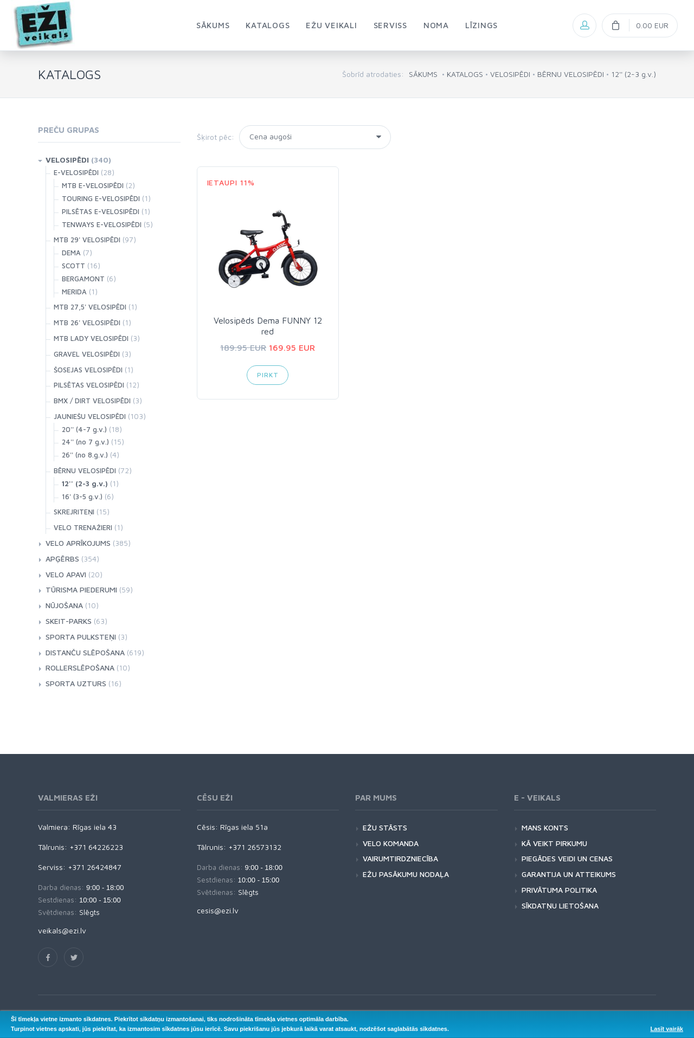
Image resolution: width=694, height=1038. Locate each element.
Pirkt (267, 375)
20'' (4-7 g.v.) (84, 429)
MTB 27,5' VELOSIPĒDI (90, 306)
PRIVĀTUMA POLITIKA (559, 889)
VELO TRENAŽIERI (83, 527)
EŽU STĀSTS (385, 827)
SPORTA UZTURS (76, 683)
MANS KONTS (545, 827)
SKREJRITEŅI (74, 511)
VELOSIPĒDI (510, 74)
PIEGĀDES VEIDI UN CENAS (567, 858)
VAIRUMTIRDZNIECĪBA (400, 858)
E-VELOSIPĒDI (76, 172)
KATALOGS (465, 74)
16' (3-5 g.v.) (82, 496)
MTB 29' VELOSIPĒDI (87, 239)
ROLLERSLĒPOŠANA (80, 667)
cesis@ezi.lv (218, 910)
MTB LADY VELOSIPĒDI (91, 338)
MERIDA (74, 291)
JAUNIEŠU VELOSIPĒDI (90, 416)
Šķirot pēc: (215, 136)
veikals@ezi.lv (62, 930)
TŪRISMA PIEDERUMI (81, 589)
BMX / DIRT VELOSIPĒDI (92, 400)
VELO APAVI (66, 574)
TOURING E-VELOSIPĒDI (101, 198)
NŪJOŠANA (64, 605)
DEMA (71, 252)
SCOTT (73, 265)
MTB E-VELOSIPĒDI (93, 185)
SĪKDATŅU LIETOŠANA (560, 905)
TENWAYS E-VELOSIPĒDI (102, 224)
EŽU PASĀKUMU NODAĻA (406, 874)
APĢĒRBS (62, 558)
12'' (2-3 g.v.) (633, 74)
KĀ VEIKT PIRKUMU (554, 843)
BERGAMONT (83, 278)
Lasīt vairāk (666, 1029)
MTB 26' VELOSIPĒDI (87, 322)
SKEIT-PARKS (69, 621)
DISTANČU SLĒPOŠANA (85, 652)
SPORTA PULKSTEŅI (81, 636)
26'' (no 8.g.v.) (85, 454)
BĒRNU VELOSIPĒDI (570, 74)
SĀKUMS (423, 74)
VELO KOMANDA (391, 843)
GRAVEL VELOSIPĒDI (87, 354)
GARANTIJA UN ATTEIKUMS (569, 874)
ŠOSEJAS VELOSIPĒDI (88, 369)
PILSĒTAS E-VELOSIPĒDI (100, 211)
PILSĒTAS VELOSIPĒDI (89, 385)
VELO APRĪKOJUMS (78, 542)
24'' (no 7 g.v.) (85, 441)
